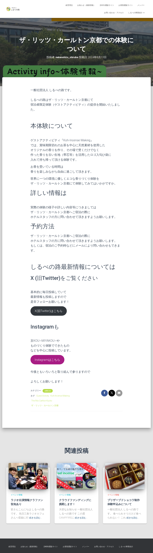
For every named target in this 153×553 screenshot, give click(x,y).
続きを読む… (36, 517)
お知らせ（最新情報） (86, 5)
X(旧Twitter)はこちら (48, 311)
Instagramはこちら (47, 359)
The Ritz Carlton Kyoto (41, 400)
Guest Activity (42, 396)
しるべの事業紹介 (136, 13)
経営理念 (69, 5)
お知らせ (48, 391)
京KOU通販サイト (107, 5)
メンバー (140, 5)
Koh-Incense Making (60, 396)
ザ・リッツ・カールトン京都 (44, 405)
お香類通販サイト (125, 5)
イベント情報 (17, 494)
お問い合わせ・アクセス (114, 13)
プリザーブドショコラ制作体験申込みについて (124, 502)
